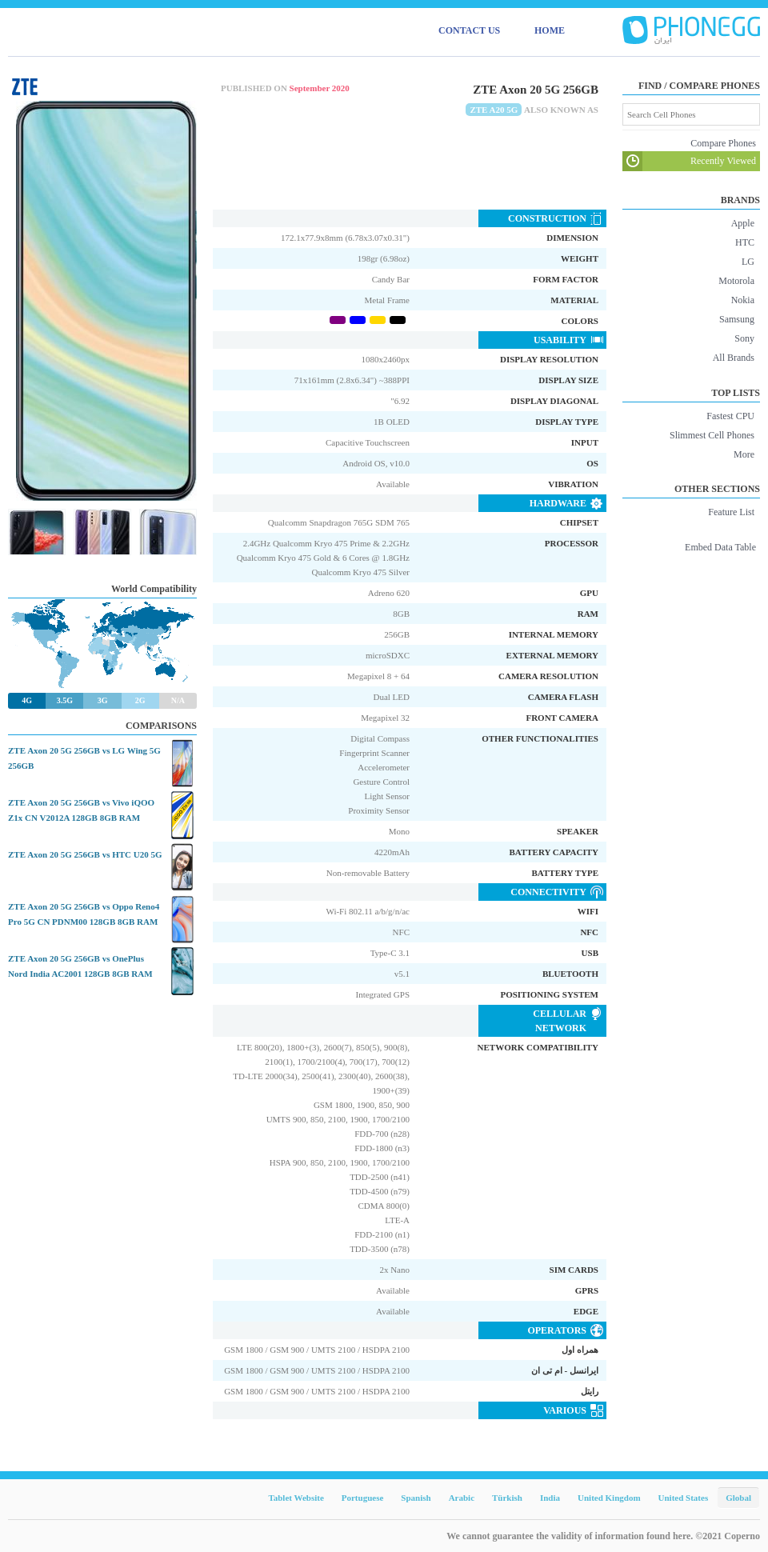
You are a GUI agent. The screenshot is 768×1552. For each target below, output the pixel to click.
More (744, 454)
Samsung (736, 319)
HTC (744, 242)
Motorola (736, 280)
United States (683, 1497)
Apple (742, 223)
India (550, 1497)
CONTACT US (469, 30)
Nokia (742, 300)
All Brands (733, 357)
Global (738, 1497)
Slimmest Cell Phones (712, 435)
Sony (744, 338)
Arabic (461, 1497)
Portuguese (363, 1497)
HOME (549, 30)
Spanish (415, 1497)
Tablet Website (295, 1497)
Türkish (507, 1497)
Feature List (731, 512)
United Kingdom (609, 1497)
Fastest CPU (730, 416)
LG (748, 261)
